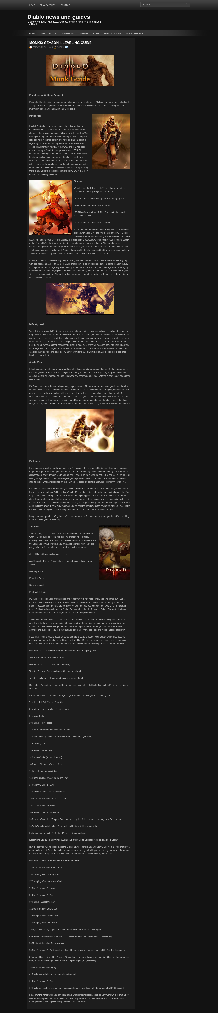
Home (32, 5)
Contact (65, 5)
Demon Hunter (112, 33)
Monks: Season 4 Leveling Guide (60, 42)
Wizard (84, 33)
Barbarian (68, 33)
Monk (96, 33)
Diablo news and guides (58, 17)
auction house (135, 33)
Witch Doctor (49, 33)
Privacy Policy (48, 5)
